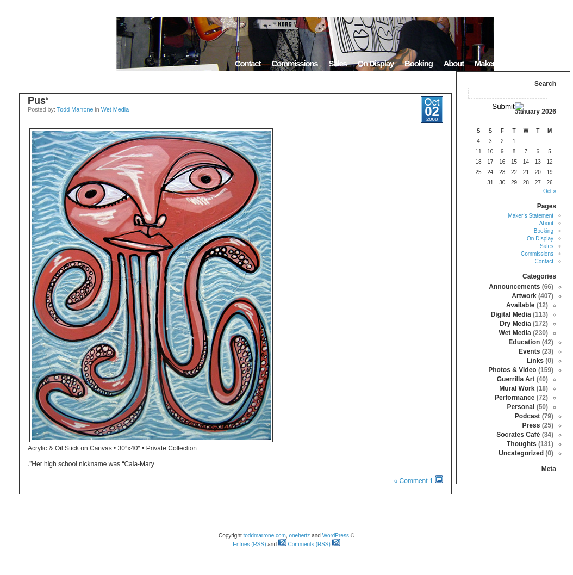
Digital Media (511, 314)
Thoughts (522, 444)
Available (520, 305)
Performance (514, 397)
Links (535, 360)
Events (529, 351)
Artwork (524, 296)
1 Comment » (413, 481)
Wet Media (115, 109)
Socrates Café (518, 434)
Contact (247, 63)
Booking (418, 63)
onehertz (299, 536)
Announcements (514, 286)
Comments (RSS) (304, 544)
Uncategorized (521, 453)
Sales (337, 63)
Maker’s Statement (505, 63)
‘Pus (38, 100)
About (454, 63)
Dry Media (515, 323)
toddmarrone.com (265, 536)
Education (524, 342)
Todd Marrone (75, 109)
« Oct (549, 191)
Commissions (294, 63)
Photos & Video (512, 370)
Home (556, 63)
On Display (376, 63)
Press (531, 425)
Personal (521, 407)
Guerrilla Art (516, 379)
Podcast (527, 416)
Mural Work (516, 388)
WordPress (335, 536)
